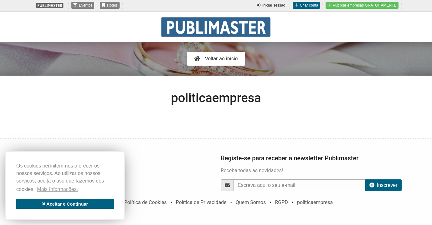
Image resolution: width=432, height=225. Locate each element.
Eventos (82, 5)
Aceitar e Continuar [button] (65, 204)
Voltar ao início (216, 58)
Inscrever (383, 185)
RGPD (281, 202)
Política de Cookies (145, 202)
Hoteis (110, 5)
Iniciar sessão (271, 5)
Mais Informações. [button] (57, 189)
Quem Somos (251, 202)
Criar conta (306, 5)
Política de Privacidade (201, 202)
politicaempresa (315, 202)
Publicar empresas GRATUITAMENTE (361, 5)
